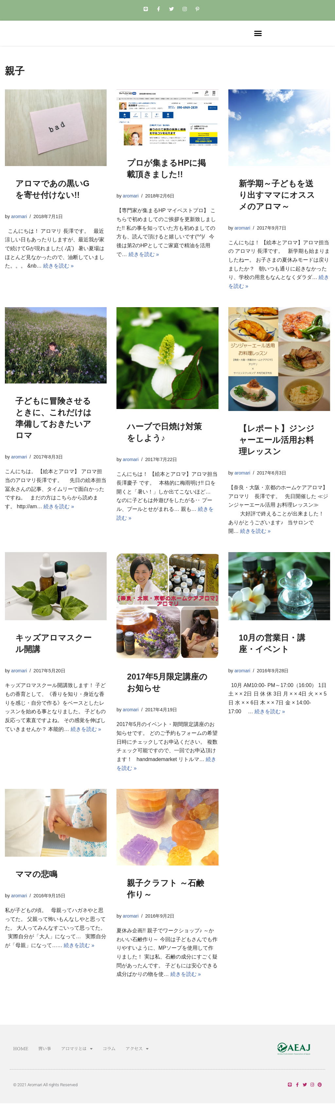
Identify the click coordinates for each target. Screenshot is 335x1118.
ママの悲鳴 (36, 885)
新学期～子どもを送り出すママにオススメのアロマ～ (277, 203)
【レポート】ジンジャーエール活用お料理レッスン (276, 449)
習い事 (44, 1063)
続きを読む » (58, 275)
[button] (258, 37)
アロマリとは (77, 1062)
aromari (19, 225)
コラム (109, 1063)
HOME (20, 1063)
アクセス (137, 1062)
